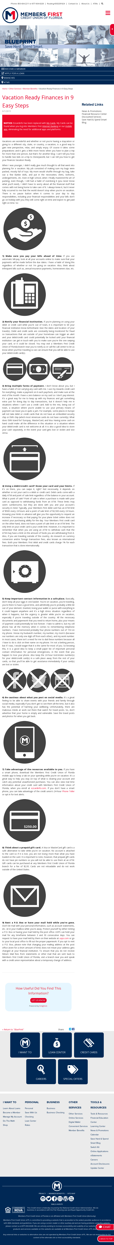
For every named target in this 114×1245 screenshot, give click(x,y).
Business (51, 1108)
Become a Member (11, 1112)
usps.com (64, 938)
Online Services (76, 1118)
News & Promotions (92, 111)
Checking (29, 1116)
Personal (29, 1108)
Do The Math (9, 1121)
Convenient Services (78, 1126)
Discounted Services (91, 116)
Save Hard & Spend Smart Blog (100, 1141)
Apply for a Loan (12, 73)
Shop (5, 1125)
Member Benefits (30, 89)
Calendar (95, 1134)
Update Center (97, 1168)
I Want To (25, 1045)
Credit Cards (88, 1045)
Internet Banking (50, 126)
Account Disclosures (100, 1164)
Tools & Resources (99, 1113)
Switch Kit (95, 1147)
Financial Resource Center (94, 114)
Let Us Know (38, 1000)
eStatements (96, 1155)
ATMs (95, 3)
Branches (8, 77)
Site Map (71, 1193)
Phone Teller (68, 791)
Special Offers (72, 1072)
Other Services (15, 89)
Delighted (43, 1006)
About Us (85, 3)
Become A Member (13, 68)
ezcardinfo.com (38, 788)
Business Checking (55, 1112)
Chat (105, 1227)
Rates (27, 1125)
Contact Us (73, 3)
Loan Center (57, 1045)
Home (4, 89)
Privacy (42, 1193)
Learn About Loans (11, 1108)
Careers (41, 1072)
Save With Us (31, 1112)
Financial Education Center (99, 1120)
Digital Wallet (74, 1122)
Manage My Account (12, 1116)
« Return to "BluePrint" (13, 1029)
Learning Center (98, 1126)
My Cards (51, 123)
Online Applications (99, 1151)
